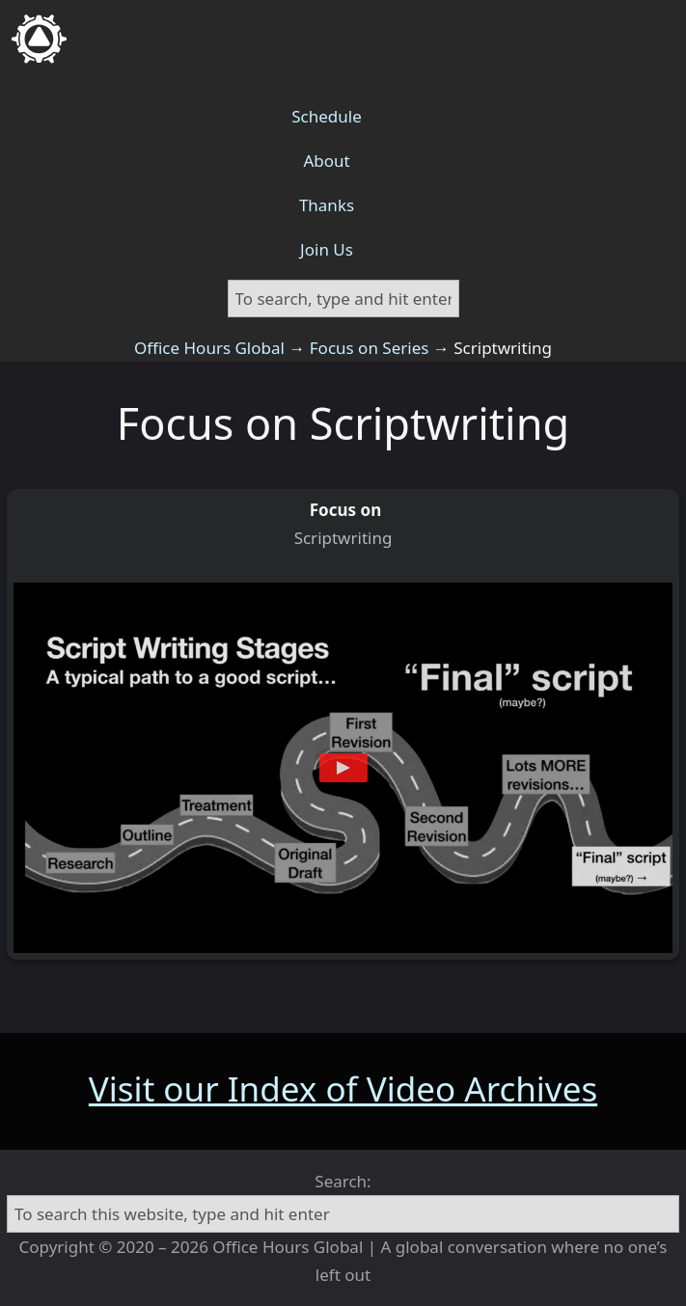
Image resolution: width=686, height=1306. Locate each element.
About (326, 161)
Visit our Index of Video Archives (343, 1088)
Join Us (326, 249)
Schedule (326, 116)
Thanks (326, 205)
